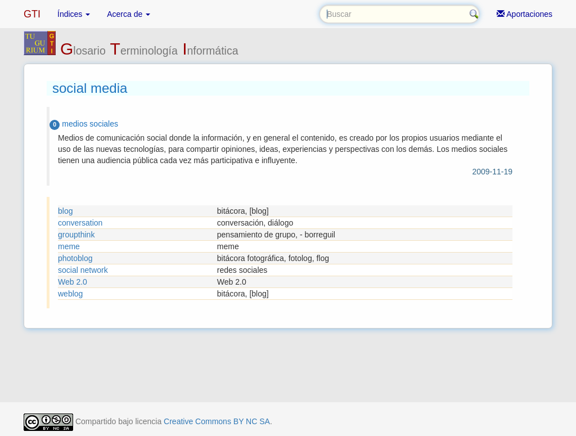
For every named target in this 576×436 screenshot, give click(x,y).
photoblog (75, 258)
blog (65, 210)
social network (83, 270)
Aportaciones (524, 14)
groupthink (76, 234)
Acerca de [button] (128, 14)
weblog (70, 293)
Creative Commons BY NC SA (217, 421)
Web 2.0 (72, 281)
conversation (80, 222)
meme (69, 246)
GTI (32, 14)
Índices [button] (73, 14)
